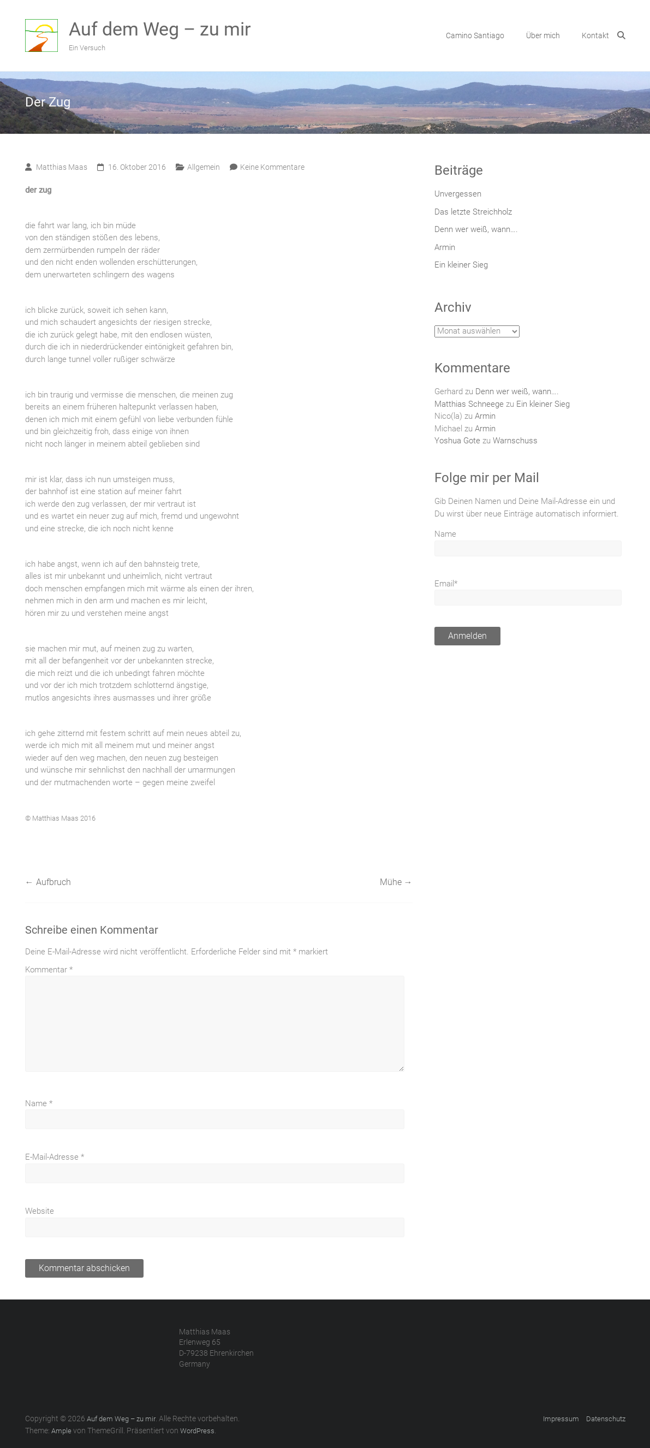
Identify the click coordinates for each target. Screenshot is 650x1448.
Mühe (396, 882)
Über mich (543, 35)
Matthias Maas (61, 167)
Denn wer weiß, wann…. (476, 229)
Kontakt (595, 35)
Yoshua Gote (457, 441)
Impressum (561, 1419)
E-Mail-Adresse (54, 1157)
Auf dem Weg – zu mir (160, 29)
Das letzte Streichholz (473, 212)
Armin (444, 247)
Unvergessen (457, 194)
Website (39, 1211)
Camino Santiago (475, 35)
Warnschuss (515, 441)
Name (38, 1103)
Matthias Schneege (469, 404)
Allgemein (203, 167)
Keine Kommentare (272, 167)
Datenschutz (605, 1419)
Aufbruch (48, 882)
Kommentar (49, 970)
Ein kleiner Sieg (461, 265)
